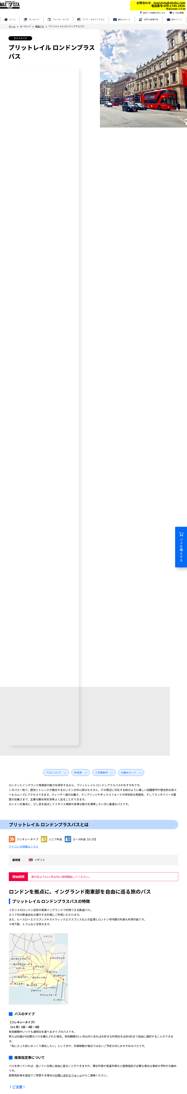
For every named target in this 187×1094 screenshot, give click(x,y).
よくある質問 (178, 12)
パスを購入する (181, 547)
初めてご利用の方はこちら (154, 12)
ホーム (12, 19)
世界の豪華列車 (151, 19)
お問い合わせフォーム (68, 1075)
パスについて (53, 772)
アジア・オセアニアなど (93, 19)
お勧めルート (128, 772)
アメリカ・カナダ (61, 19)
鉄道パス (39, 26)
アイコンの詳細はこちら (23, 846)
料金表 (78, 772)
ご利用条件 (101, 772)
